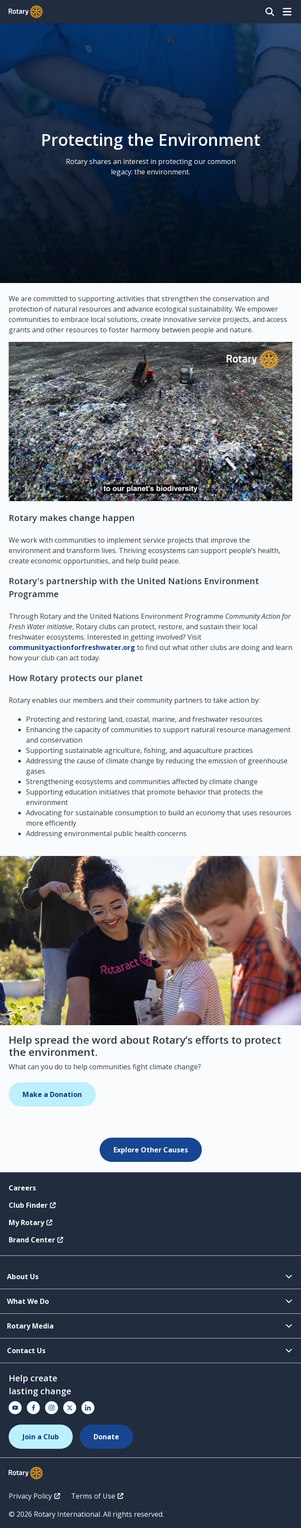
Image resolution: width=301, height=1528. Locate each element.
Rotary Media (150, 1326)
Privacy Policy (35, 1496)
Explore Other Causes (150, 1150)
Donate (106, 1436)
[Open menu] (287, 11)
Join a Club (41, 1436)
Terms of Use (97, 1496)
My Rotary (31, 1222)
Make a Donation (52, 1094)
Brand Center (36, 1240)
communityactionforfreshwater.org (72, 647)
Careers (22, 1188)
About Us (150, 1276)
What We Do (150, 1301)
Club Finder (32, 1205)
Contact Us (150, 1350)
